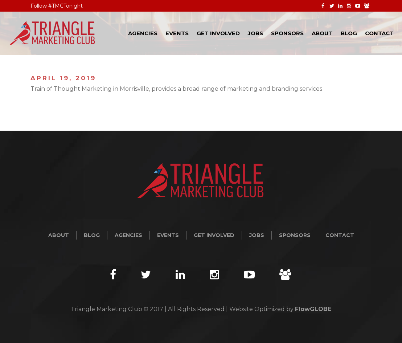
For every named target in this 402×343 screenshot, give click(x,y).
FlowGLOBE (313, 309)
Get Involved (214, 235)
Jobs (256, 235)
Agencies (128, 235)
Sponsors (295, 235)
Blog (92, 235)
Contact (339, 235)
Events (168, 235)
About (58, 235)
